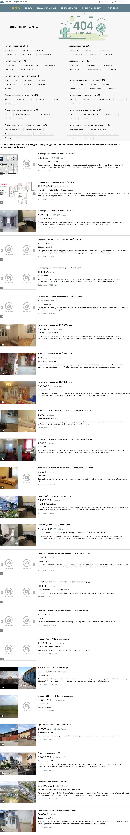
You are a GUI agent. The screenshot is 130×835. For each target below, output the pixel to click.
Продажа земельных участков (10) (21, 95)
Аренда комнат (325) (79, 61)
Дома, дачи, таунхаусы (47, 8)
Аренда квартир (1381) (80, 46)
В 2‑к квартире (50, 65)
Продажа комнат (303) (16, 61)
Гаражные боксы (45, 114)
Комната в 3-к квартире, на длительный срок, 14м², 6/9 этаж (65, 439)
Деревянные (27, 84)
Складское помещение (44, 134)
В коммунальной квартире (29, 65)
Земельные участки (69, 8)
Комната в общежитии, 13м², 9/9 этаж (55, 354)
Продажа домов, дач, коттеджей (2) (22, 76)
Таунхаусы (41, 80)
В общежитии (9, 65)
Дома (6, 80)
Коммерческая (111, 8)
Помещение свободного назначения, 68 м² (57, 810)
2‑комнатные (24, 50)
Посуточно (93, 54)
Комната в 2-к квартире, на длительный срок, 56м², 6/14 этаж (65, 411)
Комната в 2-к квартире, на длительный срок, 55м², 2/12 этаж (65, 468)
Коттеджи (28, 80)
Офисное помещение (12, 129)
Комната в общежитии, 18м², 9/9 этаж (55, 382)
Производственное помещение (15, 138)
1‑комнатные (9, 50)
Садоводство (19, 99)
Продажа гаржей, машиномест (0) (21, 110)
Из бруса (8, 88)
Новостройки (27, 54)
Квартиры (16, 8)
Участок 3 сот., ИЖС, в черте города (54, 639)
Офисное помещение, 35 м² (50, 753)
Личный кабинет (119, 2)
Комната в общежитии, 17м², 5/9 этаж (55, 325)
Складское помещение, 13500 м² (52, 782)
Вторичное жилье (11, 54)
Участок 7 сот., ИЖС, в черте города (54, 668)
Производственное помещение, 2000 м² (56, 725)
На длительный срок (76, 54)
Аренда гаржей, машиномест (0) (85, 110)
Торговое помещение (33, 129)
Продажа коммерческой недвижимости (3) (26, 125)
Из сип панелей (43, 84)
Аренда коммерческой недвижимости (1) (89, 125)
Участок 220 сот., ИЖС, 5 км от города (55, 696)
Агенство (56, 99)
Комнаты (28, 8)
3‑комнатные (39, 50)
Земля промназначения (38, 99)
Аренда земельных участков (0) (84, 95)
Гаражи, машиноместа (91, 8)
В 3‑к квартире (10, 69)
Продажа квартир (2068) (16, 46)
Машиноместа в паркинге (24, 114)
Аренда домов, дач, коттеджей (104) (87, 80)
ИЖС (6, 99)
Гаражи (7, 114)
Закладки (104, 2)
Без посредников (45, 54)
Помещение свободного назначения (17, 134)
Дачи (16, 80)
